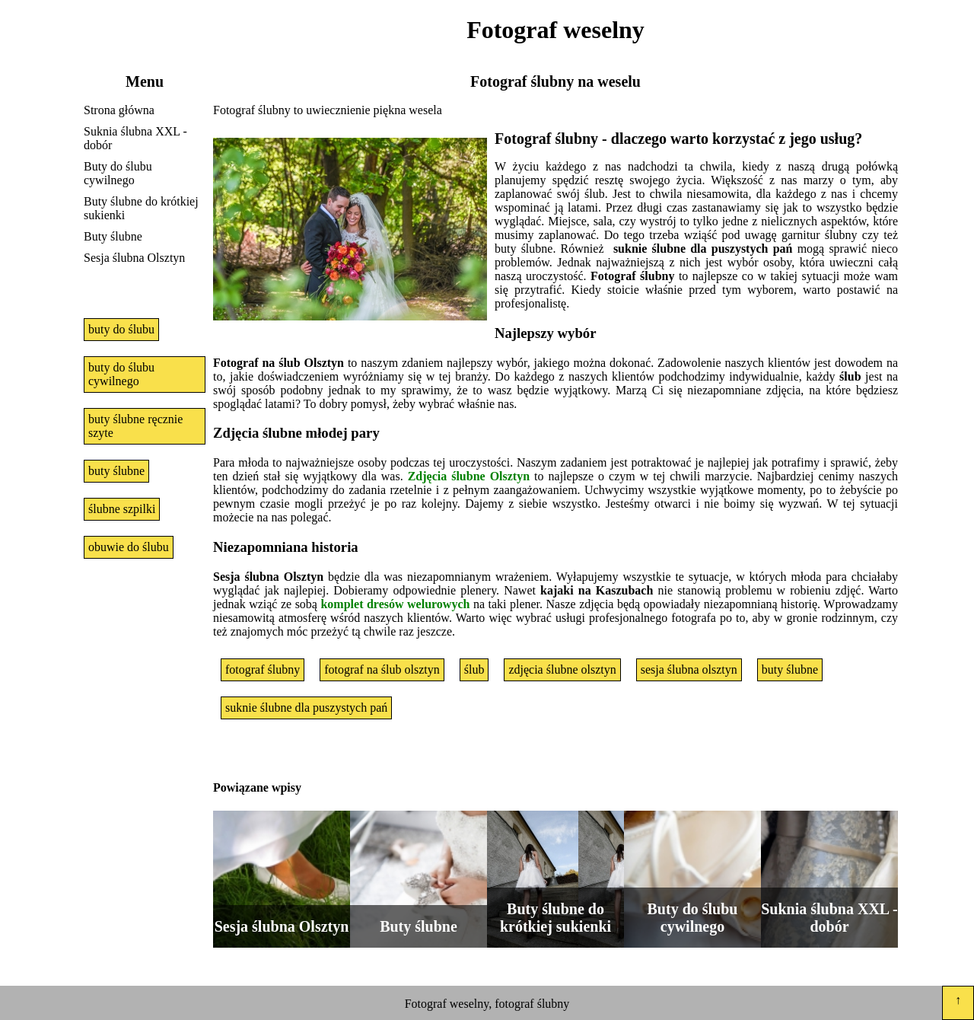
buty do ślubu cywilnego (121, 374)
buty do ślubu (121, 329)
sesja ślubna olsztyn (689, 669)
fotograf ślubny (262, 669)
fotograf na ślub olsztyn (382, 669)
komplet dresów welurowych (394, 604)
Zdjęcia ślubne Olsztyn (469, 476)
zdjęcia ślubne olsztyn (562, 669)
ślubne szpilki (121, 508)
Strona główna (119, 110)
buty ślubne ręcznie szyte (135, 426)
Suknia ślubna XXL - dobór (135, 138)
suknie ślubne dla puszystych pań (306, 707)
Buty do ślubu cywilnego (118, 173)
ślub (474, 669)
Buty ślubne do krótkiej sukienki (141, 208)
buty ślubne (116, 470)
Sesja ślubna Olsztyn (134, 257)
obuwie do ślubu (128, 546)
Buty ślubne (113, 236)
